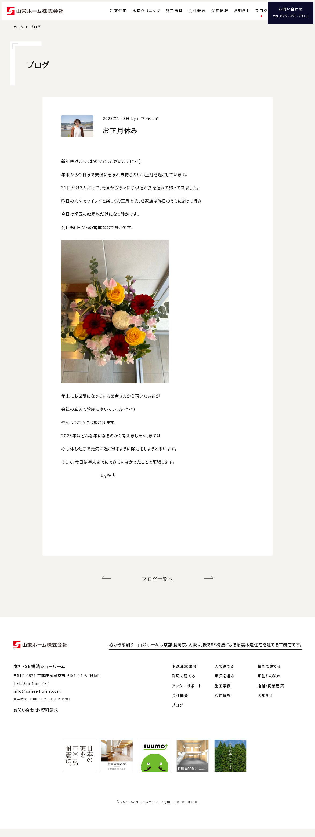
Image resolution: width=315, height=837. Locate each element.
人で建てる (224, 674)
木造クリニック (136, 14)
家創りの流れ (269, 683)
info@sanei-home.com (37, 698)
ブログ (251, 14)
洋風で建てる (183, 683)
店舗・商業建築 (271, 693)
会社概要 (186, 14)
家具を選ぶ (224, 683)
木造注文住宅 (184, 674)
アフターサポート (187, 693)
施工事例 (164, 14)
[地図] (94, 683)
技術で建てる (269, 674)
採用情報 (209, 14)
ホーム (18, 36)
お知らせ (231, 14)
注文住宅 (108, 14)
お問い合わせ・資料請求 (35, 717)
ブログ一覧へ (157, 587)
